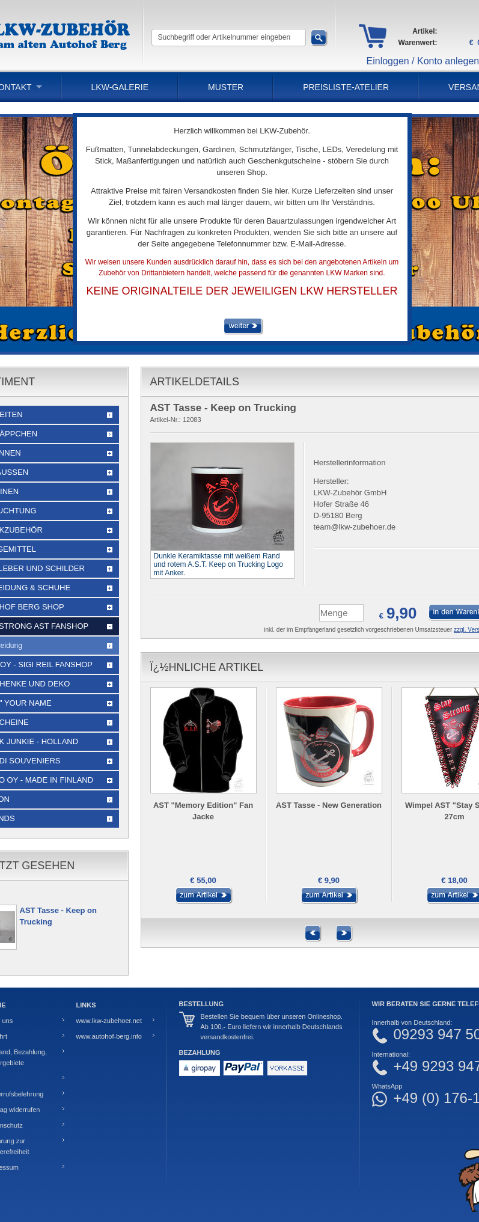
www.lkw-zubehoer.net (109, 1020)
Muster (225, 87)
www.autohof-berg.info (109, 1036)
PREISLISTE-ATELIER (346, 87)
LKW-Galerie (119, 87)
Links (86, 1005)
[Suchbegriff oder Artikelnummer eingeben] (228, 37)
